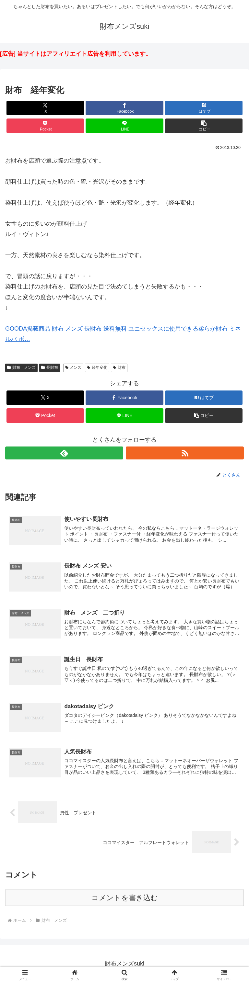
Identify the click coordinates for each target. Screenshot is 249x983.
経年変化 (97, 367)
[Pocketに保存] (45, 126)
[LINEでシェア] (124, 126)
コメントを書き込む (124, 899)
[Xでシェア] (45, 108)
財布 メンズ (21, 367)
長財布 (49, 367)
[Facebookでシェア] (124, 108)
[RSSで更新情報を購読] (185, 452)
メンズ (73, 367)
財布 (119, 367)
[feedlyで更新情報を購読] (64, 452)
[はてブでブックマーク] (204, 108)
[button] (204, 126)
